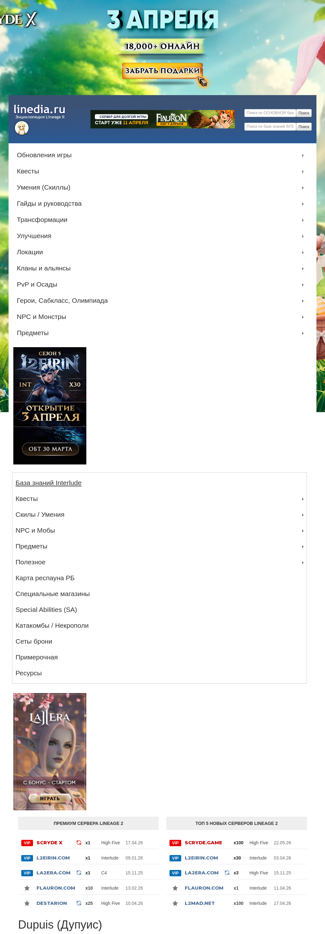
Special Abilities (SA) (46, 609)
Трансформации (43, 219)
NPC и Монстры (43, 316)
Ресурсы (29, 673)
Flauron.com (55, 887)
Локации (31, 252)
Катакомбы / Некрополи (52, 625)
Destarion (51, 903)
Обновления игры (46, 155)
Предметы (34, 333)
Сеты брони (34, 641)
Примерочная (37, 657)
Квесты (29, 171)
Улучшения (36, 236)
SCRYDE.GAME (203, 842)
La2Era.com (53, 872)
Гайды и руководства (51, 203)
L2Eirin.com (53, 857)
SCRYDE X (49, 842)
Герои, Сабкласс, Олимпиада (64, 300)
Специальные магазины (53, 593)
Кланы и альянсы (45, 268)
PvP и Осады (38, 284)
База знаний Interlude (49, 482)
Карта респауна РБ (45, 577)
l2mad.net (200, 903)
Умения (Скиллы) (45, 187)
